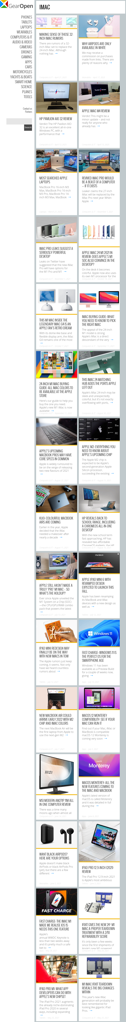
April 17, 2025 (99, 77)
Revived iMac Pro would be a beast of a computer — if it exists (98, 181)
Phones (26, 16)
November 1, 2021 (105, 211)
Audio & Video (22, 41)
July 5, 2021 (93, 749)
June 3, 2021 (95, 883)
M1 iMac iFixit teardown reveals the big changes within (98, 988)
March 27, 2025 (55, 211)
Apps (28, 61)
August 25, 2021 (62, 480)
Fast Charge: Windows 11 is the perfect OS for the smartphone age (99, 656)
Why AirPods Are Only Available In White (96, 45)
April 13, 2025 (61, 144)
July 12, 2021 (95, 614)
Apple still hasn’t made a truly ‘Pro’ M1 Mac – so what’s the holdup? (56, 589)
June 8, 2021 (93, 816)
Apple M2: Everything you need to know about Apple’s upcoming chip (98, 450)
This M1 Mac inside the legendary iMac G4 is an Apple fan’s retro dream (55, 324)
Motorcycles (22, 71)
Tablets (26, 21)
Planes (27, 91)
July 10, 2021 (93, 682)
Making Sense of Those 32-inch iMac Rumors (56, 36)
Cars (28, 66)
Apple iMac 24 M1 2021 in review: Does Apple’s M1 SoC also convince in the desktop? (98, 258)
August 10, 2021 (104, 547)
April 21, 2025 (61, 77)
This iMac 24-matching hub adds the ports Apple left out (99, 383)
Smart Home (23, 81)
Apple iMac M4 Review (96, 110)
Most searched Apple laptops (53, 179)
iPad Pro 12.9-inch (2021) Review (97, 869)
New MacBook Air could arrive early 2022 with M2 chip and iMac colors (56, 719)
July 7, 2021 (59, 749)
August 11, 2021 (104, 480)
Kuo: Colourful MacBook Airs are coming (56, 520)
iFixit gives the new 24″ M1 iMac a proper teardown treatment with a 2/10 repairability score (98, 930)
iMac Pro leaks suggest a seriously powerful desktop (56, 252)
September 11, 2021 (106, 346)
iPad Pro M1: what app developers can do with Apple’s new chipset (55, 992)
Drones (26, 51)
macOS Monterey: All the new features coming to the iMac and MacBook (98, 786)
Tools (28, 96)
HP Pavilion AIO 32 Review (55, 118)
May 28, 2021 (103, 950)
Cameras (26, 46)
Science (26, 86)
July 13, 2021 (60, 614)
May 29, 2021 (51, 950)
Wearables (24, 31)
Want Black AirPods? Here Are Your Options (54, 856)
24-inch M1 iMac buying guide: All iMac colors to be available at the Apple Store (56, 389)
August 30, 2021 (104, 413)
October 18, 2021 (104, 279)
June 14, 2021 (60, 816)
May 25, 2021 (53, 1017)
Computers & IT (21, 36)
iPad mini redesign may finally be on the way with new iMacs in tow (54, 652)
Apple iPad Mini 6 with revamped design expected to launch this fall (98, 585)
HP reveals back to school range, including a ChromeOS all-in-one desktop (98, 524)
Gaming (26, 56)
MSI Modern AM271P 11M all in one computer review (56, 802)
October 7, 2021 (62, 346)
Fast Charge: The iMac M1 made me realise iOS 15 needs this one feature (55, 925)
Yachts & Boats (21, 76)
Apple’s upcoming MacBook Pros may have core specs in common (55, 454)
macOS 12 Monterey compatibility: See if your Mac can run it (98, 719)
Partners (28, 111)
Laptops (26, 26)
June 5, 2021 (56, 883)
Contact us (27, 108)
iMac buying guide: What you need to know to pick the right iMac (99, 320)
